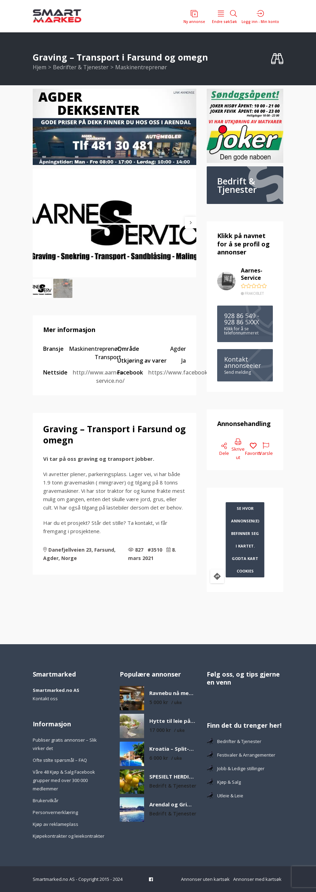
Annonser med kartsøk (257, 879)
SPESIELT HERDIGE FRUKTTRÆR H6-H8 (172, 776)
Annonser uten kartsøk (205, 879)
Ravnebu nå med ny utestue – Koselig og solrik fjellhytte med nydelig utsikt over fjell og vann (172, 693)
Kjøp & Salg (224, 782)
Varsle (266, 449)
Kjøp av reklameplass (55, 824)
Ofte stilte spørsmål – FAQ (60, 760)
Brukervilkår (45, 800)
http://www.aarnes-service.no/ (99, 377)
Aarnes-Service (251, 274)
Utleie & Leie (225, 795)
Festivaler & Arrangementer (241, 755)
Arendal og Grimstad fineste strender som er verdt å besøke (172, 804)
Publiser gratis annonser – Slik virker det (65, 744)
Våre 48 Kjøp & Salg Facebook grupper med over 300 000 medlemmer (64, 780)
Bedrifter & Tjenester (81, 67)
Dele (224, 449)
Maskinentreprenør (141, 67)
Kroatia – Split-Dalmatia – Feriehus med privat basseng (172, 748)
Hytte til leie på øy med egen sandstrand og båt (172, 721)
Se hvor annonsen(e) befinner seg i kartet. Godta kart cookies (245, 540)
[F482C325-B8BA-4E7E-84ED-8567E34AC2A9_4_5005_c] (114, 127)
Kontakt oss (45, 698)
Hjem (39, 67)
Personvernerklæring (55, 812)
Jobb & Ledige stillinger (235, 768)
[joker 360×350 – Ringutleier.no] (245, 126)
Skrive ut (238, 449)
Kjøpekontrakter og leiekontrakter (68, 836)
